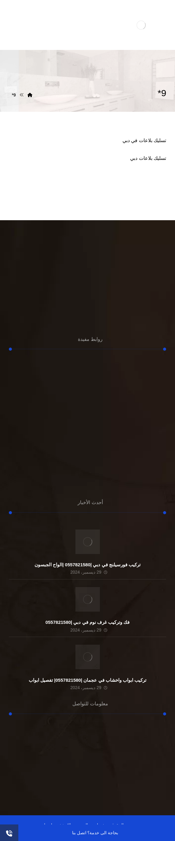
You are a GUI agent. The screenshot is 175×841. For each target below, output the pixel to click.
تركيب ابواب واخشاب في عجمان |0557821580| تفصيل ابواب (87, 680)
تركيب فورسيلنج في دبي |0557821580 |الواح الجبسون (87, 564)
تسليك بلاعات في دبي (144, 140)
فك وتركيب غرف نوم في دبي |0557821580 (88, 622)
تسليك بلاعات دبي (148, 158)
